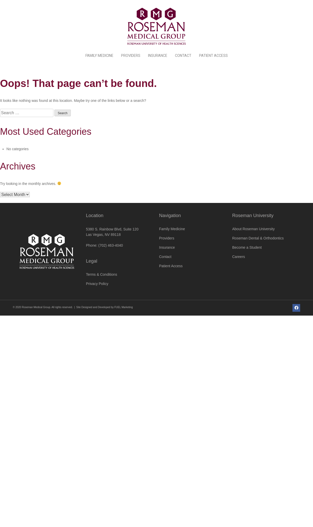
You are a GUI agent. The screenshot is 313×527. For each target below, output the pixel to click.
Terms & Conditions (101, 274)
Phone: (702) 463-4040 (104, 245)
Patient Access (213, 55)
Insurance (157, 55)
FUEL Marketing (123, 307)
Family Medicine (99, 55)
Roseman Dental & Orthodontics (258, 238)
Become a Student (247, 247)
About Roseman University (253, 229)
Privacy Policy (97, 284)
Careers (238, 257)
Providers (130, 55)
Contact (183, 55)
